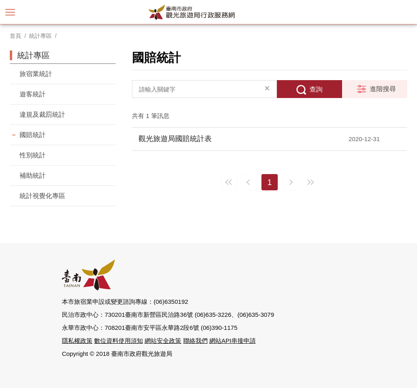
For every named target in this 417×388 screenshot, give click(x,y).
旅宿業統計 (36, 73)
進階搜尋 (383, 88)
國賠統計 (33, 134)
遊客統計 (33, 94)
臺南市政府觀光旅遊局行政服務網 (208, 12)
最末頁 (310, 182)
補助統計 (33, 175)
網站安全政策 (163, 340)
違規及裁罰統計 (42, 114)
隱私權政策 (77, 340)
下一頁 (291, 182)
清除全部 (267, 89)
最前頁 (229, 182)
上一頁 (248, 182)
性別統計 (33, 155)
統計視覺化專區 (42, 195)
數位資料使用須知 (118, 340)
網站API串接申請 (232, 340)
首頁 (15, 36)
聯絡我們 (195, 340)
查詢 (316, 89)
